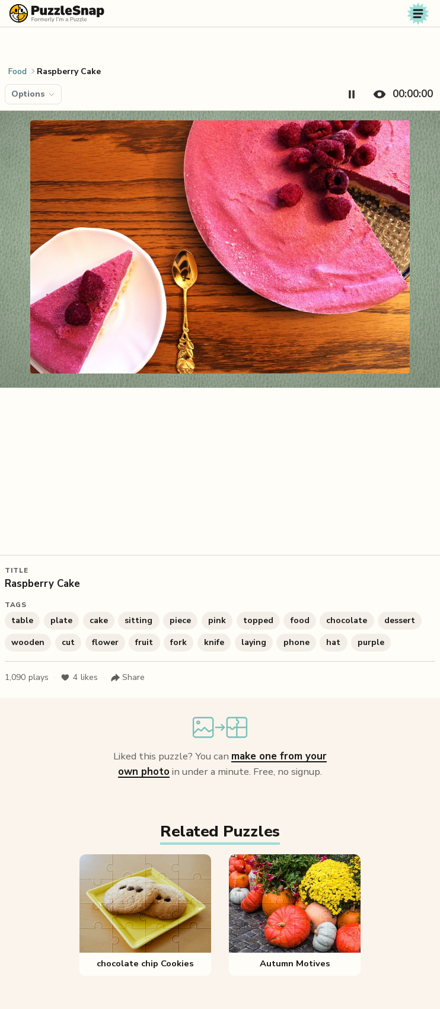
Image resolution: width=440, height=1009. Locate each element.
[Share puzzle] (127, 677)
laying (253, 642)
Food (17, 71)
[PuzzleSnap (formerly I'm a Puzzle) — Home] (56, 13)
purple (371, 642)
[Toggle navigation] (418, 13)
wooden (27, 642)
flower (105, 642)
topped (258, 620)
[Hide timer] (400, 94)
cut (68, 642)
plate (61, 620)
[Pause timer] (352, 94)
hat (333, 642)
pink (217, 620)
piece (180, 620)
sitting (138, 620)
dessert (399, 620)
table (22, 620)
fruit (144, 642)
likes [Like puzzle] (79, 678)
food (300, 620)
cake (99, 620)
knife (214, 642)
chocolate (346, 620)
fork (178, 642)
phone (296, 642)
